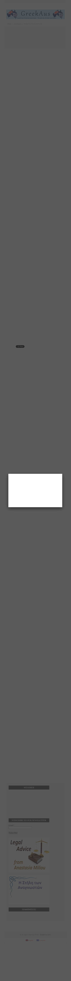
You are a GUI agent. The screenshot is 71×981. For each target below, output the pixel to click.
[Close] (62, 474)
